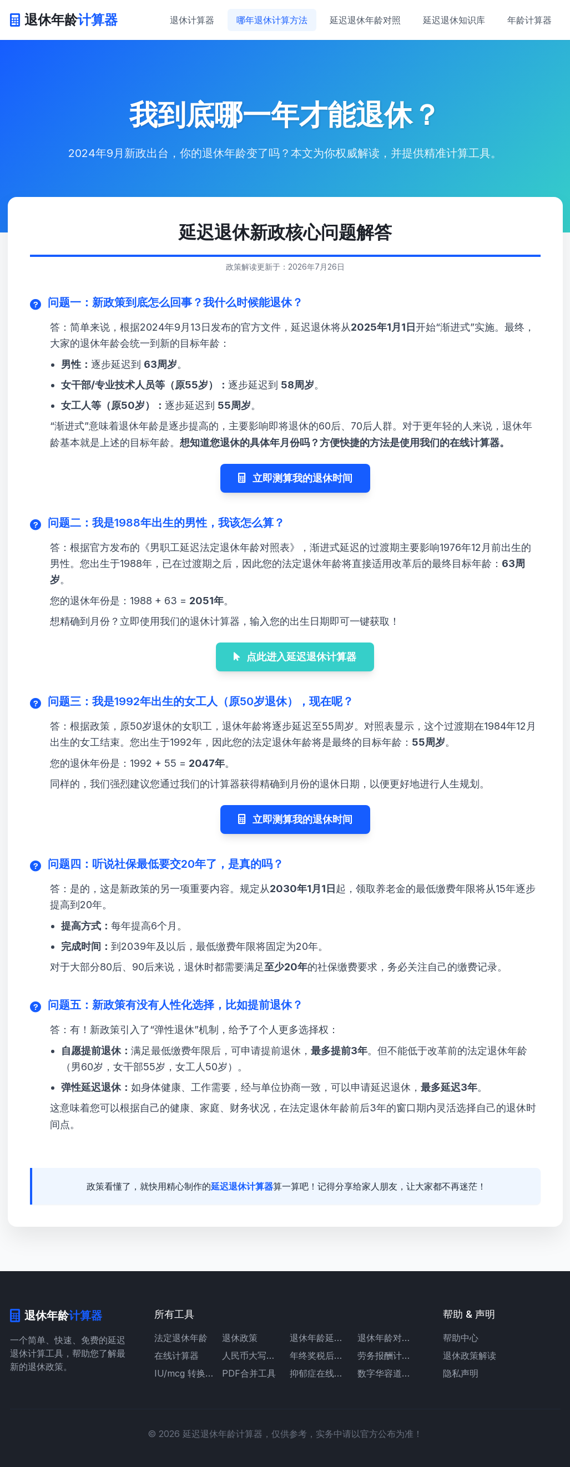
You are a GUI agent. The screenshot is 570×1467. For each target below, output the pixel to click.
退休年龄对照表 (386, 1337)
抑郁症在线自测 (319, 1373)
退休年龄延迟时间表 (319, 1337)
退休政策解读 (469, 1355)
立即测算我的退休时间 (295, 478)
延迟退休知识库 (454, 20)
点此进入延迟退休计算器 (295, 656)
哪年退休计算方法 (271, 20)
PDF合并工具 (249, 1373)
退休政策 (240, 1337)
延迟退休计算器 (242, 1186)
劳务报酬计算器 (386, 1355)
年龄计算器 (529, 20)
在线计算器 (176, 1355)
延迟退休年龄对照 (365, 20)
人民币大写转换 (251, 1355)
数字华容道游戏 (386, 1373)
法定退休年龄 (181, 1337)
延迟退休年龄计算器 (223, 1433)
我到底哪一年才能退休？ (285, 114)
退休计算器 (192, 20)
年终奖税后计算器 (319, 1355)
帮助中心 (460, 1337)
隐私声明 (460, 1373)
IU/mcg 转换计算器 (183, 1373)
